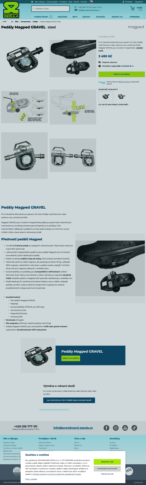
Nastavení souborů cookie (13, 459)
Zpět (4, 21)
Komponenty (25, 21)
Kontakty (115, 438)
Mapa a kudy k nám (46, 445)
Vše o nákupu (10, 438)
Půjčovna (78, 445)
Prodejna (113, 445)
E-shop (112, 443)
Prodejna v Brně (47, 438)
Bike (17, 21)
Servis (76, 443)
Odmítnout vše (107, 474)
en (142, 482)
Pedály (35, 21)
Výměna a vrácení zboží (12, 448)
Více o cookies (31, 479)
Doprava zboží (9, 443)
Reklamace (7, 451)
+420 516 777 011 (25, 426)
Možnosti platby (9, 445)
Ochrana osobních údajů (13, 457)
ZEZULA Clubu (124, 82)
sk (137, 482)
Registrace (139, 2)
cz (135, 482)
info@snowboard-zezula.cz (87, 10)
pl (139, 482)
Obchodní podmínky (11, 454)
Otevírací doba (45, 443)
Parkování (43, 448)
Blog (76, 448)
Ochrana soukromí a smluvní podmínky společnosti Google (56, 474)
